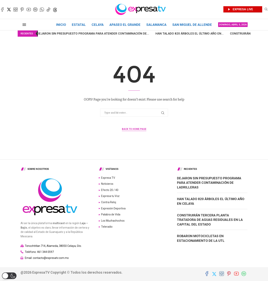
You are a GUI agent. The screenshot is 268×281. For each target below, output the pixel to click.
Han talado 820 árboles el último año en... (179, 33)
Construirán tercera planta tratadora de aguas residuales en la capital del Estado (210, 219)
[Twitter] (9, 9)
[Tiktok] (48, 9)
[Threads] (55, 9)
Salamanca (156, 25)
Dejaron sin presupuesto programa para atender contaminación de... (83, 33)
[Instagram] (15, 9)
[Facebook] (2, 9)
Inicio (61, 25)
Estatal (79, 25)
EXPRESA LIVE (243, 9)
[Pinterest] (22, 9)
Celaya (98, 25)
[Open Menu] (24, 24)
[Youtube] (28, 9)
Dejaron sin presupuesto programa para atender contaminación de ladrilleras (209, 182)
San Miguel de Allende (192, 25)
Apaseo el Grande (125, 25)
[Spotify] (35, 9)
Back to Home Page (134, 129)
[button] (9, 275)
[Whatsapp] (42, 9)
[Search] (266, 9)
